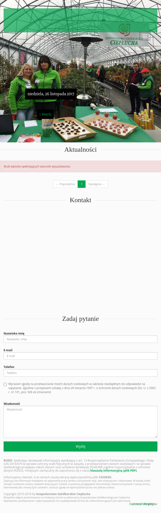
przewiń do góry (142, 504)
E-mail (8, 350)
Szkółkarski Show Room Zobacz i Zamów (58, 84)
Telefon (9, 367)
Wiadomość (12, 404)
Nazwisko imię (14, 333)
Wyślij (80, 446)
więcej (45, 114)
